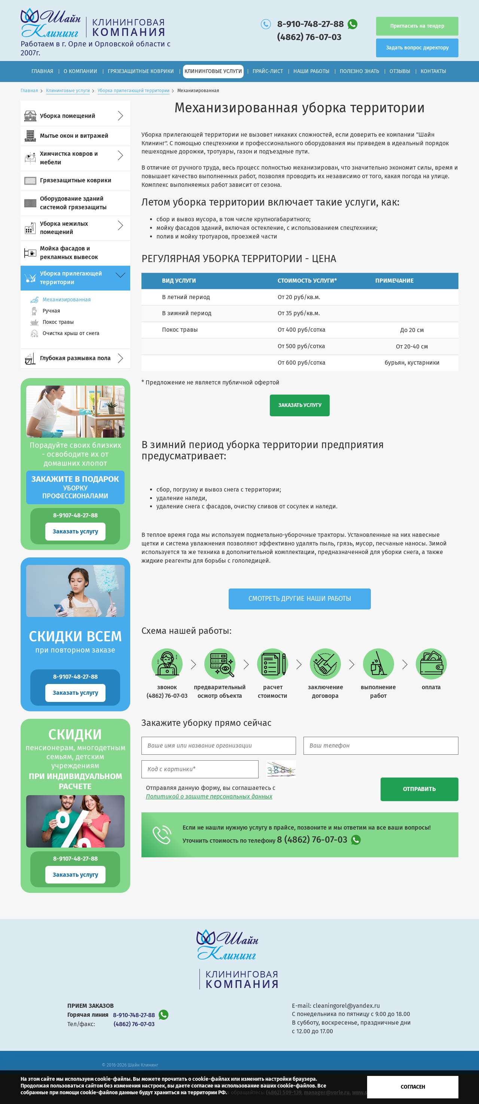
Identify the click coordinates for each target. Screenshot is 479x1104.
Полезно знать (359, 71)
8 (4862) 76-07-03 (312, 839)
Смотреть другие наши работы (299, 598)
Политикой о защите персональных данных (209, 796)
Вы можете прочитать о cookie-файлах (181, 1079)
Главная (42, 71)
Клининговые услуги (68, 90)
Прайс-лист (268, 71)
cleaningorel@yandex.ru (346, 1005)
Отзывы (400, 71)
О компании (80, 71)
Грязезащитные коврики (141, 71)
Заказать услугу (75, 531)
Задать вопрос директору (417, 48)
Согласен (413, 1087)
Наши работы (311, 71)
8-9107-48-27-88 (75, 515)
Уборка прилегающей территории (134, 90)
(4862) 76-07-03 (309, 37)
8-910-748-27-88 (310, 24)
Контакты (433, 71)
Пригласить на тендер (417, 26)
